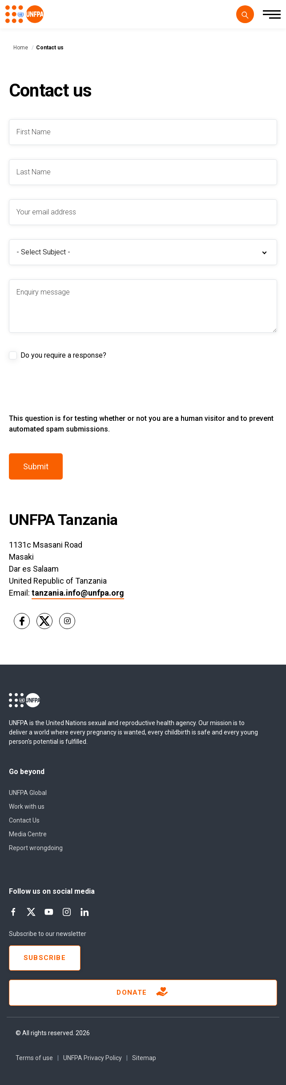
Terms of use (34, 1057)
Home (20, 47)
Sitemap (144, 1057)
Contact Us (24, 820)
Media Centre (28, 834)
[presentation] (76, 396)
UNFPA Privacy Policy (92, 1057)
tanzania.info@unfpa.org (78, 592)
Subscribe (45, 958)
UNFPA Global (28, 792)
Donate (143, 992)
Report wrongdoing (36, 847)
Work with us (26, 806)
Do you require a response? (63, 355)
